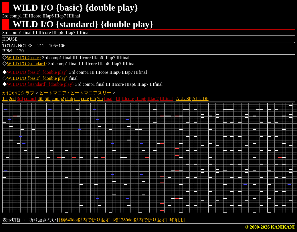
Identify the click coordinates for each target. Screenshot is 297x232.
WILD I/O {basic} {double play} (37, 72)
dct (77, 98)
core (85, 98)
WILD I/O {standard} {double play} (40, 84)
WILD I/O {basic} (24, 57)
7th (100, 98)
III (118, 98)
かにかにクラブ (18, 92)
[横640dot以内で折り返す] (85, 219)
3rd (20, 98)
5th (47, 98)
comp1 (30, 98)
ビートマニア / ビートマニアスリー (75, 92)
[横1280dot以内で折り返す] (140, 219)
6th (93, 98)
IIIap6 (140, 98)
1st (5, 98)
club (69, 98)
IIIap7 (153, 98)
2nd (12, 98)
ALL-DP (200, 98)
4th (40, 98)
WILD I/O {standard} (27, 63)
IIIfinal (166, 98)
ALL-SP (183, 98)
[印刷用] (177, 219)
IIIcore (128, 98)
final (108, 98)
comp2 (58, 98)
